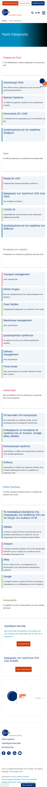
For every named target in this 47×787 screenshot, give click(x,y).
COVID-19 (9, 209)
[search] (32, 13)
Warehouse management (17, 320)
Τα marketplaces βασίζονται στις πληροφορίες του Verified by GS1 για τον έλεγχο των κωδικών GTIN (24, 514)
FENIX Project (11, 289)
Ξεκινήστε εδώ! (23, 644)
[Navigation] (43, 13)
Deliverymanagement (10, 353)
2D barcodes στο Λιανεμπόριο (20, 415)
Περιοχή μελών (25, 3)
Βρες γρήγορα (27, 785)
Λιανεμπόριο (9, 390)
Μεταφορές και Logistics (15, 249)
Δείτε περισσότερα (23, 669)
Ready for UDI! (11, 178)
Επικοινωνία (8, 747)
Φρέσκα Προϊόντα (13, 97)
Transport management (16, 274)
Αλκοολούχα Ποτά (13, 82)
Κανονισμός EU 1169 (15, 113)
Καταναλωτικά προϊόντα (16, 446)
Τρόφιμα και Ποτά (12, 57)
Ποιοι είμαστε (8, 739)
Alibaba (7, 526)
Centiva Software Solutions (20, 776)
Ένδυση (7, 462)
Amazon (8, 543)
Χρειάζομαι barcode (11, 743)
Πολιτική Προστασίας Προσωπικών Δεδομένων (18, 782)
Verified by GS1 (38, 3)
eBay (6, 559)
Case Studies (10, 304)
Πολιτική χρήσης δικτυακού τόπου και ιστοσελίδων (19, 779)
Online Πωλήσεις (11, 487)
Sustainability (10, 600)
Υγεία (5, 153)
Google (7, 576)
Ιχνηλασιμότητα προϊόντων (18, 335)
